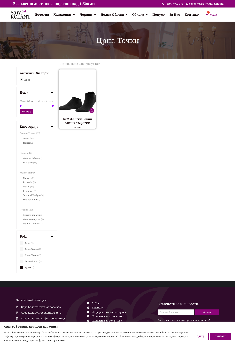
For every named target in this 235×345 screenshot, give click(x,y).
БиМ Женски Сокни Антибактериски (77, 121)
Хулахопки (64, 14)
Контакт (192, 14)
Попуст (158, 14)
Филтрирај (26, 111)
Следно (207, 312)
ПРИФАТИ (220, 336)
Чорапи (88, 14)
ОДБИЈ (200, 336)
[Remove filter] (37, 80)
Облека (140, 14)
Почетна (42, 14)
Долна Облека (114, 14)
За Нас (174, 14)
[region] (117, 333)
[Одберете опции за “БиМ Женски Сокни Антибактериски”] (91, 110)
